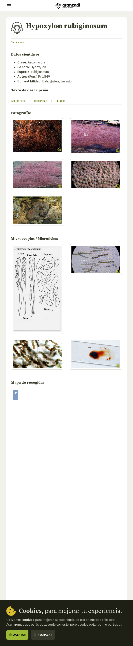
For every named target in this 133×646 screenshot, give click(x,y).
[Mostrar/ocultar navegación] (9, 5)
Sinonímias (17, 42)
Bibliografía (18, 101)
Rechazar (43, 635)
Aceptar (17, 635)
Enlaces (60, 101)
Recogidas (40, 101)
